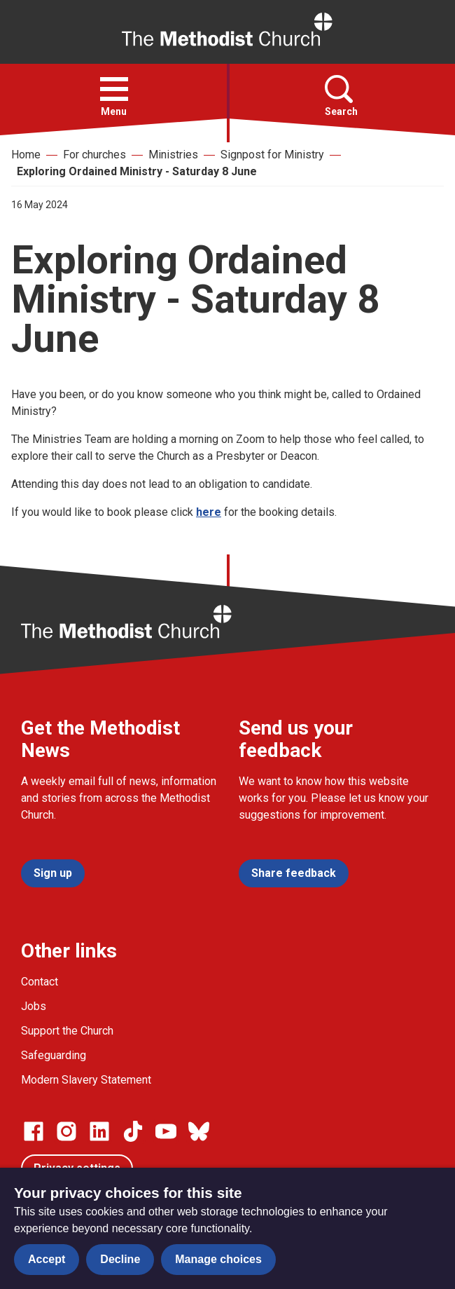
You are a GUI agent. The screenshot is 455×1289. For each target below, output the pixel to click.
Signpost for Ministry (272, 154)
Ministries (173, 154)
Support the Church (67, 1030)
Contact (39, 981)
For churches (94, 154)
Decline (120, 1259)
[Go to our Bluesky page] (198, 1131)
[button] (114, 89)
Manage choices (218, 1259)
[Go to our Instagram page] (66, 1131)
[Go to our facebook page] (33, 1131)
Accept (46, 1259)
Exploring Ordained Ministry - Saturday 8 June (137, 171)
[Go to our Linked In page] (99, 1131)
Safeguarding (53, 1055)
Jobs (33, 1006)
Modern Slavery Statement (86, 1079)
